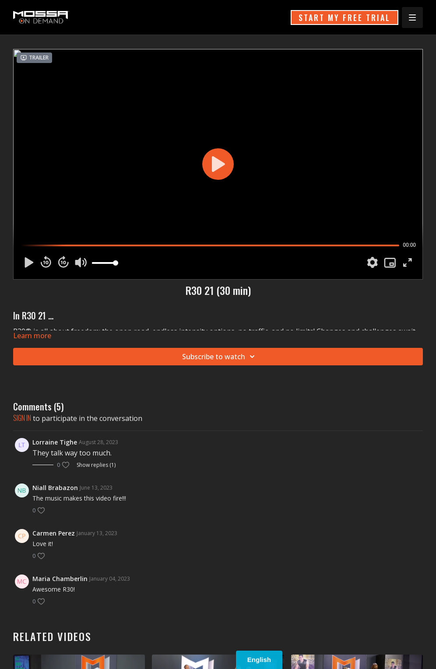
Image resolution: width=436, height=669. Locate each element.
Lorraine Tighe (54, 442)
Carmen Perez (53, 533)
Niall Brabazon (55, 487)
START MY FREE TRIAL (344, 17)
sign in (22, 418)
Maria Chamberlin (60, 578)
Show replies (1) (96, 465)
